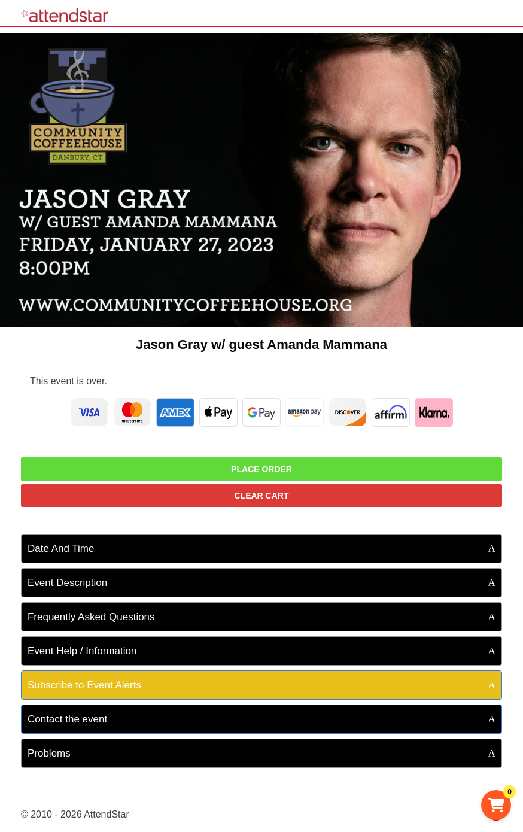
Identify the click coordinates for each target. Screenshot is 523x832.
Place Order (261, 469)
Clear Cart (262, 495)
